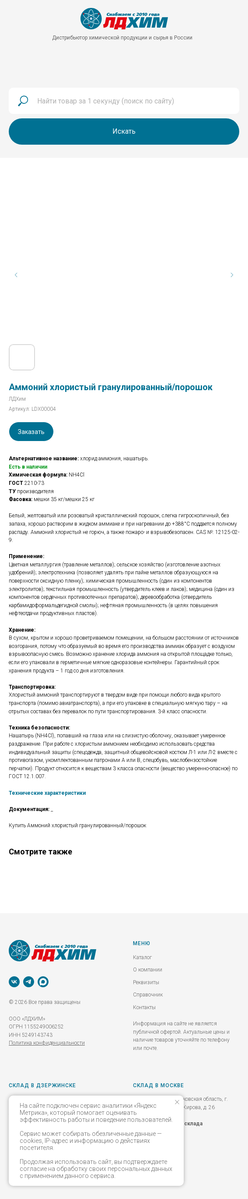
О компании (147, 970)
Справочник (148, 995)
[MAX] (43, 981)
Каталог (142, 957)
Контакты (144, 1007)
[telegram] (28, 981)
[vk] (14, 981)
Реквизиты (146, 982)
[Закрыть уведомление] (177, 1102)
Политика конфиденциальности (47, 1043)
